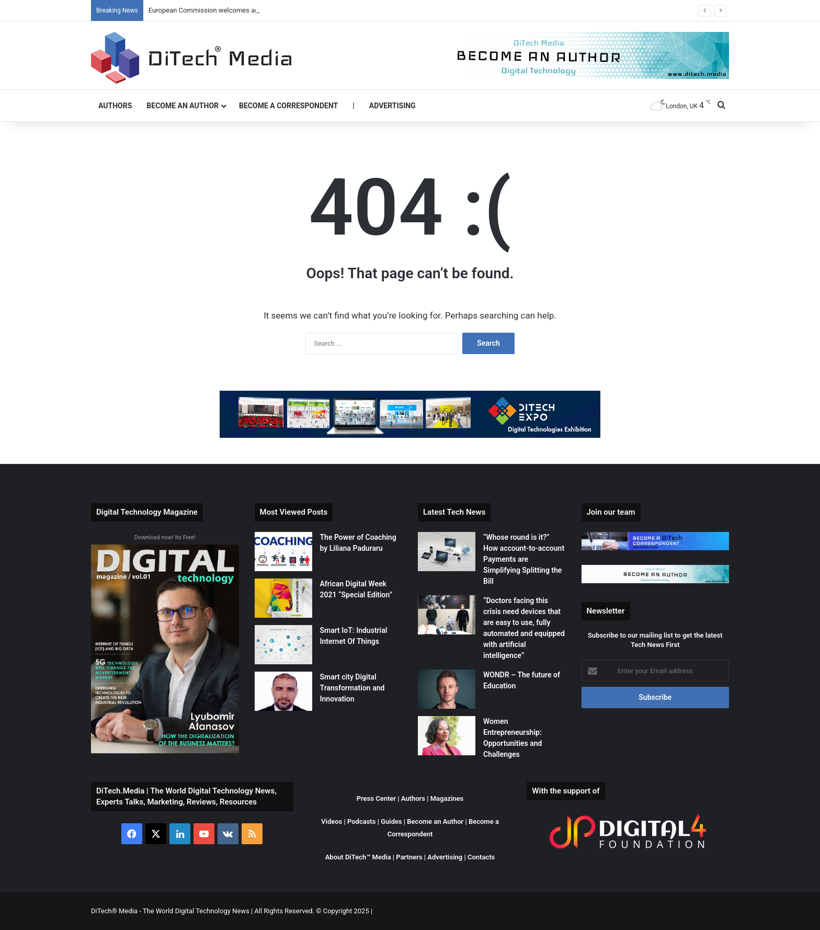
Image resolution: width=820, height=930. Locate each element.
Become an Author (182, 105)
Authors (115, 105)
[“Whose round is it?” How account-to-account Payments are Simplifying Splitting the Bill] (446, 551)
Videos (331, 821)
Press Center (376, 798)
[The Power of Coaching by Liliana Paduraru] (283, 551)
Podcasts (361, 821)
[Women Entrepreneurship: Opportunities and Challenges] (446, 735)
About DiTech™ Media (358, 857)
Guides (391, 821)
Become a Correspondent (288, 105)
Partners (409, 857)
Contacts (481, 857)
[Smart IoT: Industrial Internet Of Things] (283, 644)
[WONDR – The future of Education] (446, 689)
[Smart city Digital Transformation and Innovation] (283, 691)
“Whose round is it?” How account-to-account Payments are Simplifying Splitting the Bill (523, 559)
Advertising (392, 105)
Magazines (447, 798)
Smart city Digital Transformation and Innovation (352, 688)
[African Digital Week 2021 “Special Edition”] (283, 598)
